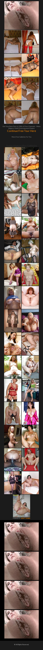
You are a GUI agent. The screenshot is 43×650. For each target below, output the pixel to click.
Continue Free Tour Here (21, 130)
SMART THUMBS (25, 518)
